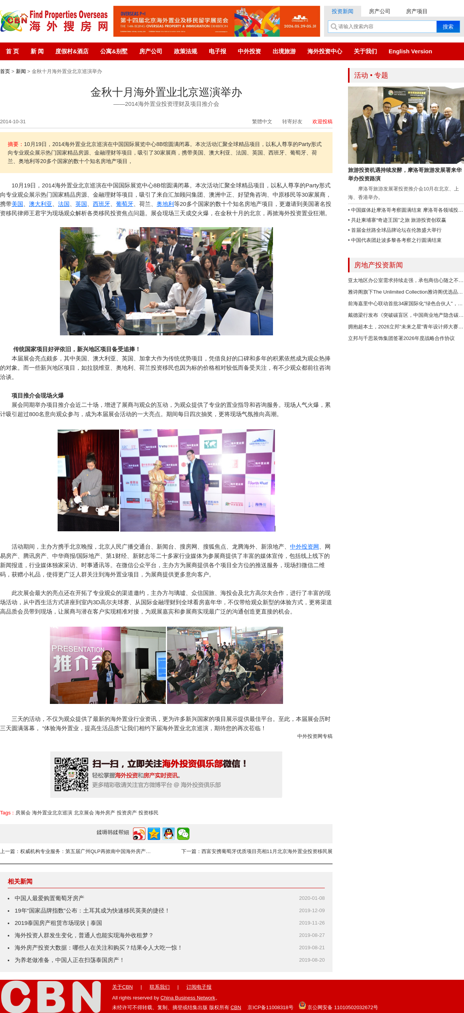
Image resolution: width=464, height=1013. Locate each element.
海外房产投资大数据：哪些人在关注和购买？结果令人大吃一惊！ (99, 947)
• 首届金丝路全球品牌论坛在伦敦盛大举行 (395, 230)
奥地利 (165, 204)
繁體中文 (262, 121)
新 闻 (37, 51)
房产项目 (417, 11)
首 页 (12, 51)
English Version (410, 51)
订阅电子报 (199, 987)
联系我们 (160, 987)
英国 (81, 204)
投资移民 (148, 813)
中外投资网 (304, 546)
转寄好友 (292, 121)
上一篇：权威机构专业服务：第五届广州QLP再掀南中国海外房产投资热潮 (77, 851)
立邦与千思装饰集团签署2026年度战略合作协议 (401, 338)
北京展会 (84, 813)
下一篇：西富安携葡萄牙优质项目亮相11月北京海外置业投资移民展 (257, 851)
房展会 (23, 813)
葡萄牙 (124, 204)
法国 (64, 204)
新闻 (21, 71)
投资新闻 (342, 11)
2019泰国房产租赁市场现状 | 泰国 (58, 923)
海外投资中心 (324, 51)
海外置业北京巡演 (52, 813)
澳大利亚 (40, 204)
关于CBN (122, 987)
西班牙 (101, 204)
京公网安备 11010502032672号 (338, 1005)
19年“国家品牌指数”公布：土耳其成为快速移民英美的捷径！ (92, 910)
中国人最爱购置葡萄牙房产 (49, 898)
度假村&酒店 (72, 51)
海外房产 (105, 813)
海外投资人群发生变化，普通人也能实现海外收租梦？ (84, 935)
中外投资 (249, 51)
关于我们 (365, 51)
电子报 (217, 51)
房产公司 (380, 11)
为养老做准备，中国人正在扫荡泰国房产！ (70, 960)
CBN (235, 1007)
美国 (17, 204)
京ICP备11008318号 (270, 1007)
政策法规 (185, 51)
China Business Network (187, 998)
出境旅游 (284, 51)
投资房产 (127, 813)
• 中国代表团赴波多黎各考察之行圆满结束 (395, 240)
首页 (5, 71)
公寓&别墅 (114, 51)
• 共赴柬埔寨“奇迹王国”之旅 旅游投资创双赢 (397, 220)
